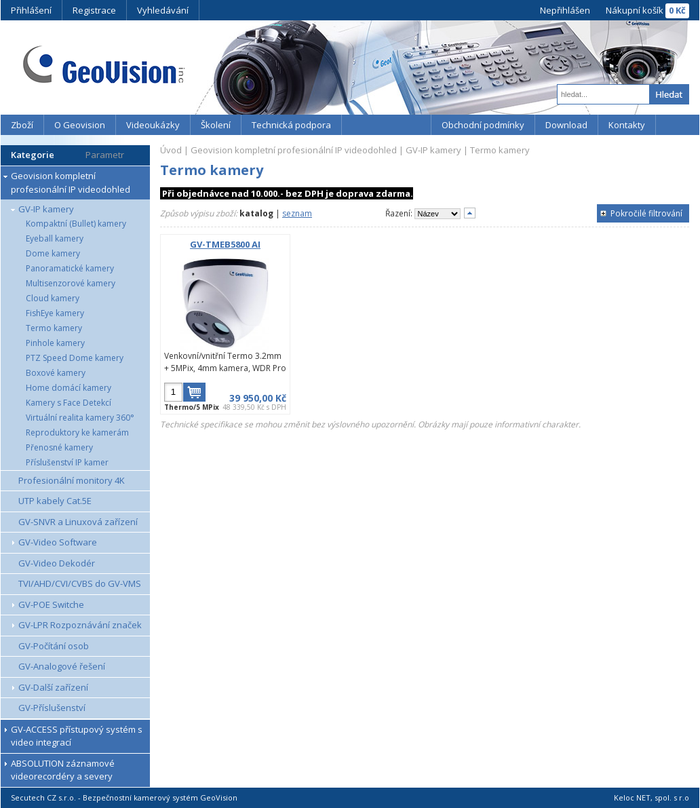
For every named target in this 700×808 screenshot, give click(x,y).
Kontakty (626, 125)
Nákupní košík (634, 10)
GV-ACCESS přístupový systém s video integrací (76, 736)
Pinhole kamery (55, 343)
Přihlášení (31, 10)
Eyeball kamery (54, 238)
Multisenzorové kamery (70, 283)
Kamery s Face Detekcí (68, 402)
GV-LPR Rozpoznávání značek (80, 625)
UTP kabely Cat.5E (55, 501)
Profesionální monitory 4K (71, 480)
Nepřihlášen (565, 10)
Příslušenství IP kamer (67, 462)
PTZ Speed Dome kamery (74, 358)
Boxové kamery (55, 373)
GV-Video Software (57, 542)
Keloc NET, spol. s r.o (651, 797)
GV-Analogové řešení (61, 666)
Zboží (22, 125)
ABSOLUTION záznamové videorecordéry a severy (63, 770)
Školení (216, 125)
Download (566, 125)
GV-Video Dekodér (56, 563)
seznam (297, 213)
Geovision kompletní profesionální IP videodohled (70, 182)
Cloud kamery (52, 298)
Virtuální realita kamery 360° (80, 417)
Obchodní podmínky (483, 125)
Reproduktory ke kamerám (77, 432)
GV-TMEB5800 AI (225, 244)
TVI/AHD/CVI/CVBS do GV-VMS (79, 583)
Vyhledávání (163, 10)
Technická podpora (291, 125)
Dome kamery (53, 253)
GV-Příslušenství (51, 707)
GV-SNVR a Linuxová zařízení (78, 522)
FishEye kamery (55, 313)
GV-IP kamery (46, 209)
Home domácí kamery (68, 387)
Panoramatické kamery (70, 268)
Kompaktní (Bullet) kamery (76, 223)
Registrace (94, 10)
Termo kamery (54, 328)
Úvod (171, 150)
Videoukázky (153, 125)
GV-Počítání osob (53, 646)
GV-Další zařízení (53, 687)
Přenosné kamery (59, 447)
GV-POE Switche (51, 604)
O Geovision (79, 125)
